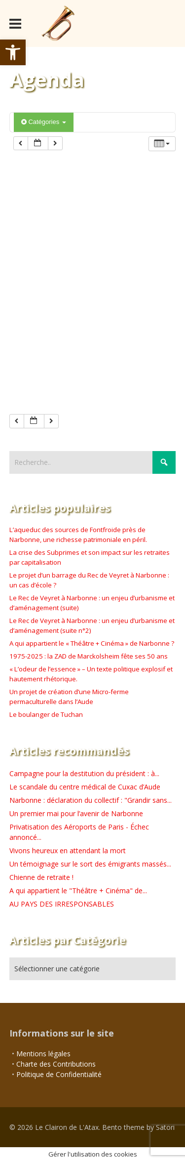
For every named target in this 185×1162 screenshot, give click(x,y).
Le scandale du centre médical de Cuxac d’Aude (84, 786)
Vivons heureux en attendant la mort (67, 850)
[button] (13, 52)
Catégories (43, 121)
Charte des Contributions (56, 1064)
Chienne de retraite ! (41, 877)
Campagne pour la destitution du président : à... (84, 773)
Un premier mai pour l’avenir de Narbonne (76, 813)
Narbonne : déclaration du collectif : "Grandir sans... (90, 800)
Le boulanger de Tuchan (46, 714)
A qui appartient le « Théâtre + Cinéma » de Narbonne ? (91, 643)
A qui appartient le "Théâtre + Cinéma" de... (78, 890)
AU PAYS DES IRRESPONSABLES (61, 904)
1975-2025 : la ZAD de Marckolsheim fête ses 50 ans (88, 656)
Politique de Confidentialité (59, 1074)
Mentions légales (43, 1053)
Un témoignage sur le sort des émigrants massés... (90, 864)
